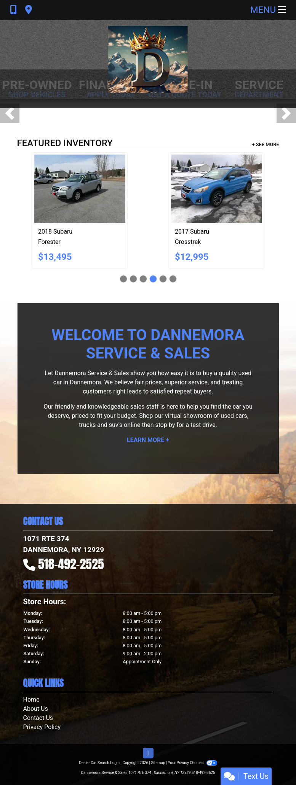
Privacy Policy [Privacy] (42, 727)
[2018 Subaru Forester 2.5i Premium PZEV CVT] (79, 189)
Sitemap (158, 763)
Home (31, 699)
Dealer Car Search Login (99, 763)
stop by (165, 424)
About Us (35, 708)
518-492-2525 (71, 564)
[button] (9, 113)
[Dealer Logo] (148, 59)
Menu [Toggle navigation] (268, 10)
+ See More (265, 144)
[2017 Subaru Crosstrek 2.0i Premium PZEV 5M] (216, 189)
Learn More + (148, 440)
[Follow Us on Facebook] (148, 753)
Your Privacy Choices (192, 763)
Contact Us (38, 717)
